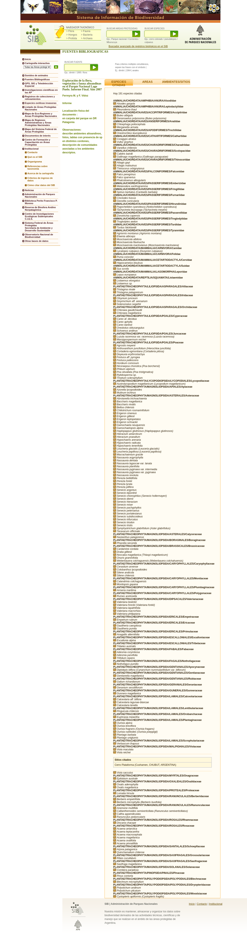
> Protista (71, 38)
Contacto (32, 152)
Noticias (29, 190)
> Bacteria (86, 34)
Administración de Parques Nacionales (40, 195)
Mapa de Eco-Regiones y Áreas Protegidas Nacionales (41, 114)
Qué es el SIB (34, 157)
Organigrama (34, 161)
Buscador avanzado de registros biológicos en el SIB (138, 46)
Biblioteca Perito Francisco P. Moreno (41, 202)
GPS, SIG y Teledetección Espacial (39, 84)
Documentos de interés (38, 135)
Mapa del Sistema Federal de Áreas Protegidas (41, 130)
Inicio (28, 59)
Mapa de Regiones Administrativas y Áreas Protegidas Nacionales (38, 122)
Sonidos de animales (36, 75)
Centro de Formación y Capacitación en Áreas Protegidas (37, 142)
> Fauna (85, 31)
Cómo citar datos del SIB (41, 185)
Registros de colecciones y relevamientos (40, 97)
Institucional (215, 903)
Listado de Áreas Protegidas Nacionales (40, 108)
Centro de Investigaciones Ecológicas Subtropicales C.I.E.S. (39, 216)
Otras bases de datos (36, 241)
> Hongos (71, 34)
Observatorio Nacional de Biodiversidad (39, 235)
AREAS (147, 81)
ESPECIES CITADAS (118, 83)
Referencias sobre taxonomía (37, 167)
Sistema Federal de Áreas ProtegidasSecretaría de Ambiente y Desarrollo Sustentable (39, 227)
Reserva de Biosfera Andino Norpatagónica (40, 208)
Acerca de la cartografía (40, 173)
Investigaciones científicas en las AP (41, 91)
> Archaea (86, 38)
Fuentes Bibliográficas (37, 79)
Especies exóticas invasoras (40, 103)
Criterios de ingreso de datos (40, 179)
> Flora (70, 31)
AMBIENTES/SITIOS (176, 81)
